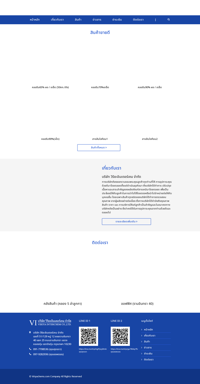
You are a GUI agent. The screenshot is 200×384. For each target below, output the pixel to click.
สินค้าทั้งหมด (99, 148)
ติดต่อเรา (138, 20)
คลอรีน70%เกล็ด (100, 87)
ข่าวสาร (97, 20)
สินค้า (78, 20)
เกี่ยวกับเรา (57, 20)
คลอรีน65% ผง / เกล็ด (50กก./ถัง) (50, 87)
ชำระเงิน (117, 20)
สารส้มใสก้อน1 (100, 139)
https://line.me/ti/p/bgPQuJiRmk (93, 349)
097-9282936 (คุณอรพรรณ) (48, 354)
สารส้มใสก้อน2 (150, 139)
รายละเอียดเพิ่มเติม (126, 222)
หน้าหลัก (35, 20)
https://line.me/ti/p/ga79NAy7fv (124, 349)
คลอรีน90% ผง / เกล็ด (150, 87)
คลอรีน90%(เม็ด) (50, 139)
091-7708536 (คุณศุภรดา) (47, 349)
